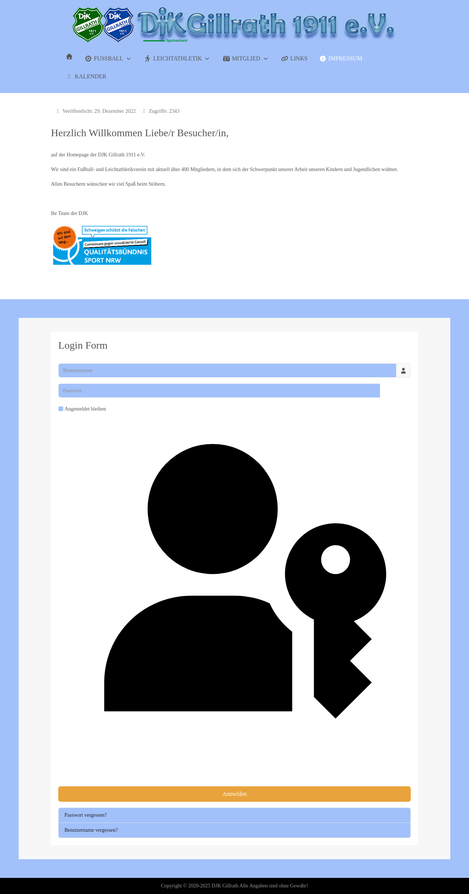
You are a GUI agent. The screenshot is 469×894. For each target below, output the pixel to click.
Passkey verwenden (234, 599)
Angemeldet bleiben (85, 409)
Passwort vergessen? (85, 815)
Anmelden (234, 794)
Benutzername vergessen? (91, 830)
